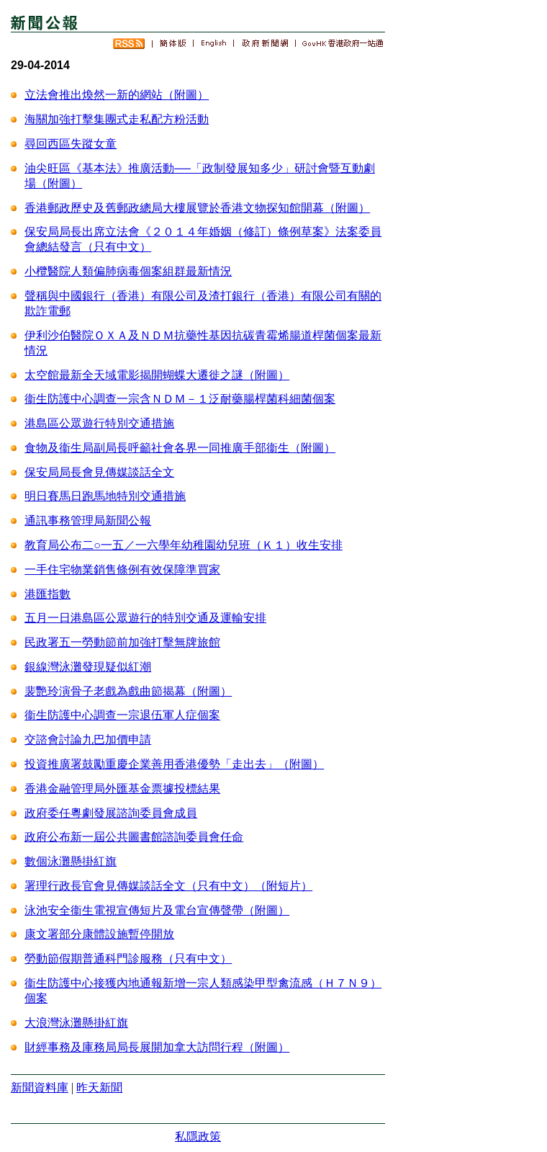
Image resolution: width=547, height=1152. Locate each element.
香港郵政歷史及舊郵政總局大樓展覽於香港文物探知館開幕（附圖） (197, 208)
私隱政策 (198, 1136)
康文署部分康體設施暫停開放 (99, 934)
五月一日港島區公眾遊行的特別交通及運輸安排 (145, 618)
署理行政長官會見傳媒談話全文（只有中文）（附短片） (168, 886)
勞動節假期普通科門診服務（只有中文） (128, 958)
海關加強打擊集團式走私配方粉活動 (116, 119)
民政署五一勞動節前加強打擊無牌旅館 (122, 642)
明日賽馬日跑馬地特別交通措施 (105, 496)
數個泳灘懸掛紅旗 (70, 861)
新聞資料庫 (39, 1087)
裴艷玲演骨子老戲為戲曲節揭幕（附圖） (128, 691)
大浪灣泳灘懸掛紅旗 (76, 1023)
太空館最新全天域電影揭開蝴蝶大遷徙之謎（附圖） (156, 375)
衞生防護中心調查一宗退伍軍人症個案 (122, 715)
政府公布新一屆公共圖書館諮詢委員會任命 (133, 837)
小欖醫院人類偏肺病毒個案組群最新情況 (128, 271)
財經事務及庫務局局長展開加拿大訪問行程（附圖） (156, 1047)
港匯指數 (47, 594)
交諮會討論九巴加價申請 (87, 739)
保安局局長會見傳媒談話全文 (99, 472)
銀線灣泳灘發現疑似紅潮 (87, 667)
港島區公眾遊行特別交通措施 (99, 423)
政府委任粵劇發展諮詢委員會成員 (110, 813)
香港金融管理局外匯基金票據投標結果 (122, 788)
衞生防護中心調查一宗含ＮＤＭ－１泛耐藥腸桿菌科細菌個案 (179, 399)
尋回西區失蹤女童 (70, 144)
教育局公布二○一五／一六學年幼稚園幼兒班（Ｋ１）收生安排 (183, 545)
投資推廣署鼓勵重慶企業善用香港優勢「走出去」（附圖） (174, 764)
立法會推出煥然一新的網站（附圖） (116, 95)
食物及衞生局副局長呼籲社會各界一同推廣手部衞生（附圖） (179, 448)
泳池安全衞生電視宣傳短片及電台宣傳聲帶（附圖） (156, 910)
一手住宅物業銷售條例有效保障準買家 (122, 569)
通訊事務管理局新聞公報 (87, 520)
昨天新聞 (99, 1087)
